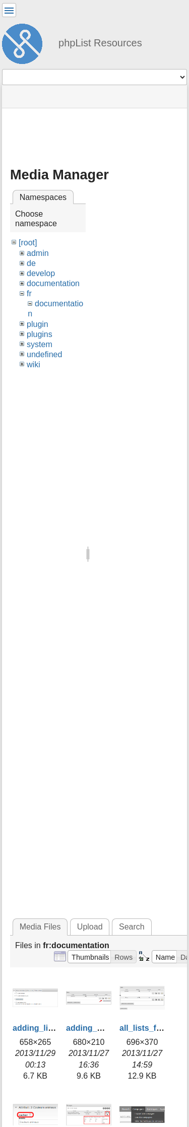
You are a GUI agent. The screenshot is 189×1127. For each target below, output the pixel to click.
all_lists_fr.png (147, 1028)
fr (29, 293)
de (31, 263)
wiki (33, 364)
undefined (44, 354)
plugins (39, 334)
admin (38, 253)
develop (41, 273)
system (39, 344)
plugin (37, 324)
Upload (90, 926)
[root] (28, 242)
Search (132, 926)
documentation (53, 283)
